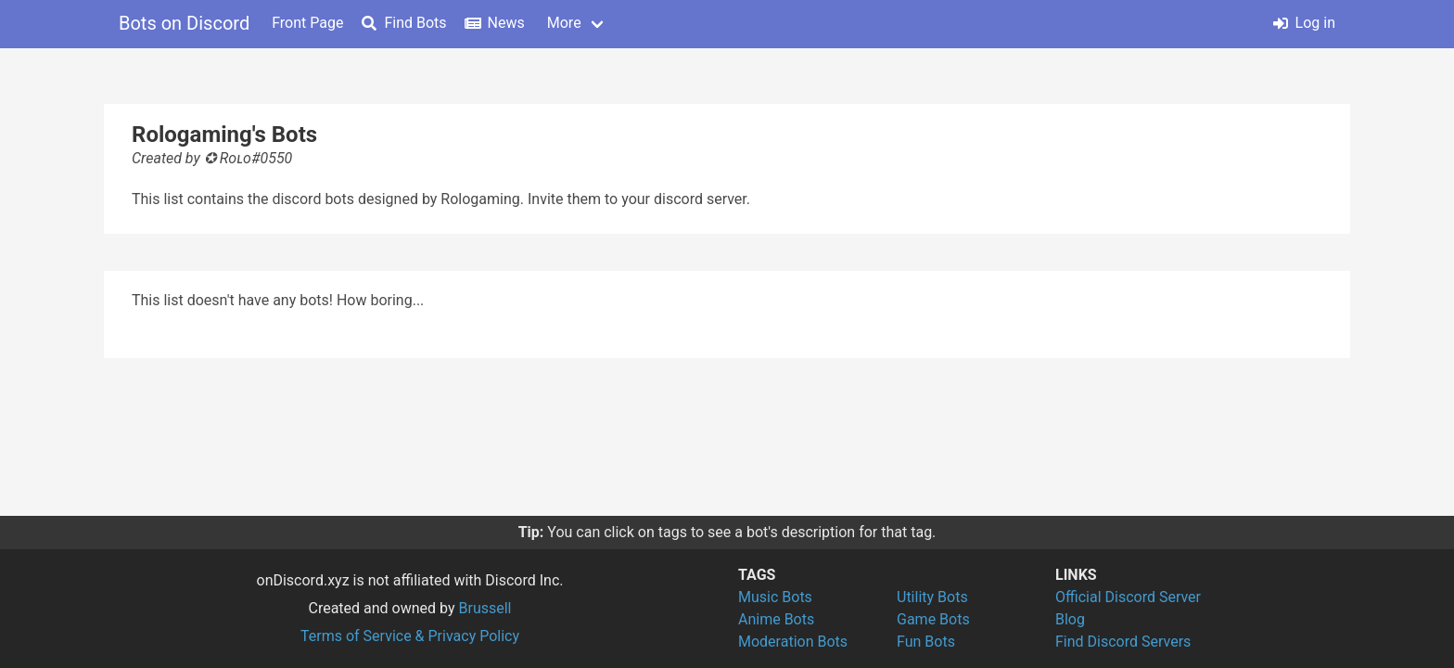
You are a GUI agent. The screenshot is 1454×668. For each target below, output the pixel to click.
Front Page (307, 23)
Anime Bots (776, 619)
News (495, 23)
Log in (1304, 23)
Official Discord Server (1128, 597)
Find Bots (404, 23)
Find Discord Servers (1123, 641)
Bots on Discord (184, 23)
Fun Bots (926, 641)
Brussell (485, 608)
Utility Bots (932, 597)
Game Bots (933, 619)
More (564, 23)
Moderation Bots (793, 641)
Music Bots (775, 597)
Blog (1070, 619)
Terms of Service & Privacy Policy (409, 636)
